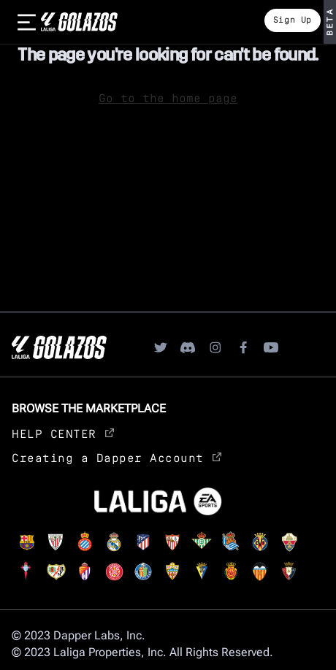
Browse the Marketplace (89, 408)
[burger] (26, 22)
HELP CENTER (63, 433)
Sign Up (292, 19)
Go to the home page (168, 97)
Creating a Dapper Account (116, 457)
